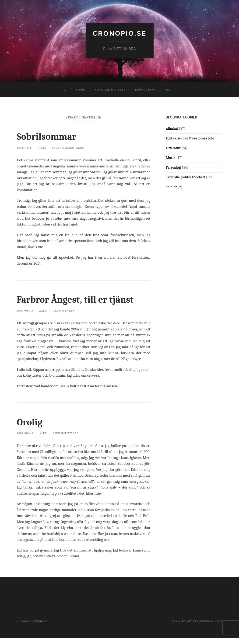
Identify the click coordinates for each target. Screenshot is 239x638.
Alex (42, 147)
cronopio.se (120, 33)
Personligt (173, 167)
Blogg (80, 89)
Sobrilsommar (46, 136)
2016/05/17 (25, 147)
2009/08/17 (25, 310)
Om (167, 89)
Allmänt (172, 128)
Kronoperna (145, 89)
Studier (171, 187)
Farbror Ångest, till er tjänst (75, 299)
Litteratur (173, 148)
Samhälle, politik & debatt (185, 177)
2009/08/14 (25, 433)
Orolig (29, 422)
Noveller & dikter (110, 89)
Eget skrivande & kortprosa (186, 138)
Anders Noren (197, 621)
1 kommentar (63, 310)
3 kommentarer (66, 433)
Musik (171, 158)
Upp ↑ (218, 621)
